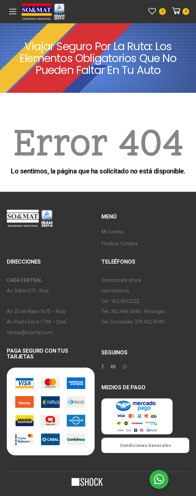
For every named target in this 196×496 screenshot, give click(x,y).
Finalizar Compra (119, 243)
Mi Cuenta (112, 231)
